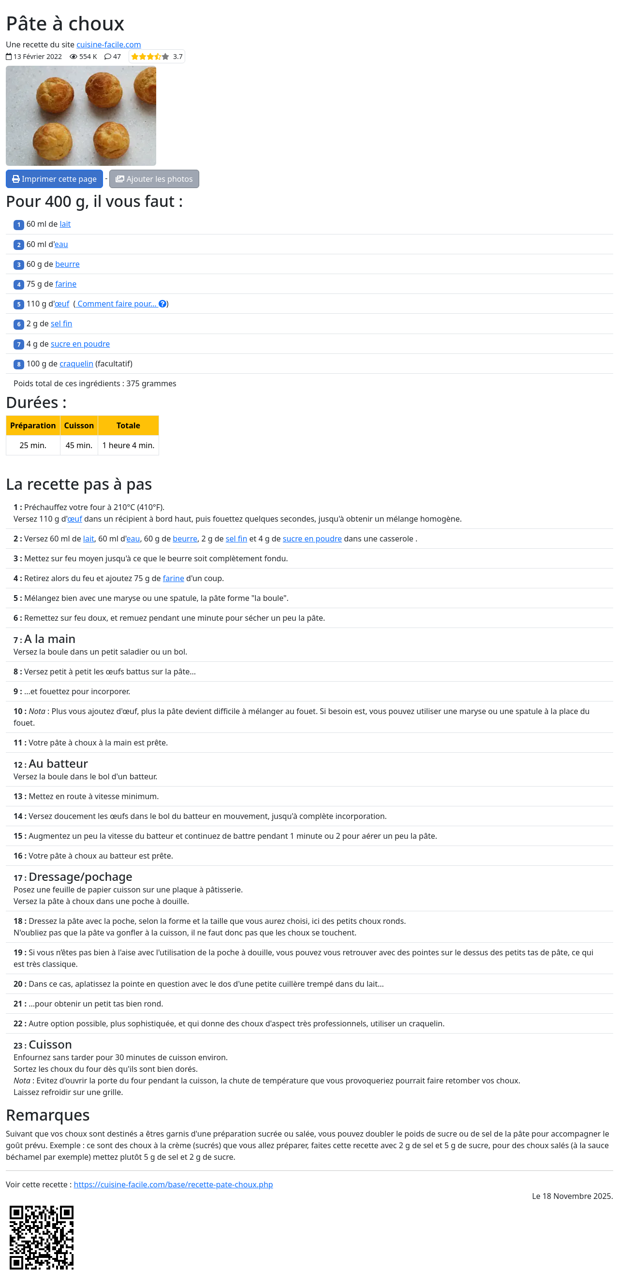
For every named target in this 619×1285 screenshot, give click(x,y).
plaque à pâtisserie (206, 889)
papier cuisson (114, 889)
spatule (183, 598)
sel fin (62, 323)
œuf (62, 303)
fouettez (228, 518)
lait (65, 224)
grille (112, 1092)
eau (61, 244)
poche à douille (159, 901)
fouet (306, 711)
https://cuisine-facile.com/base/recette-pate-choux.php (173, 1184)
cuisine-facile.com (108, 44)
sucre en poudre (80, 343)
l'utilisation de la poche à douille (214, 952)
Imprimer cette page (54, 179)
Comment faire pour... (120, 303)
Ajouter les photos (154, 179)
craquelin (76, 363)
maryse (127, 598)
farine (65, 283)
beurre (67, 264)
